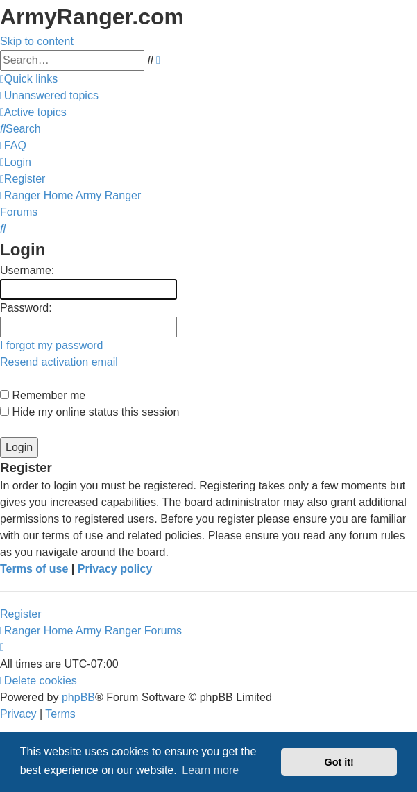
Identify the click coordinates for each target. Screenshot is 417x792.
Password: (26, 308)
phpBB (78, 697)
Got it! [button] (339, 762)
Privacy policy (115, 569)
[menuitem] (49, 95)
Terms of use (34, 569)
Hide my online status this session (89, 412)
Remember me (42, 395)
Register (21, 614)
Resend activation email (59, 362)
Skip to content (37, 41)
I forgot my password (51, 345)
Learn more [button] (210, 770)
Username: (27, 270)
